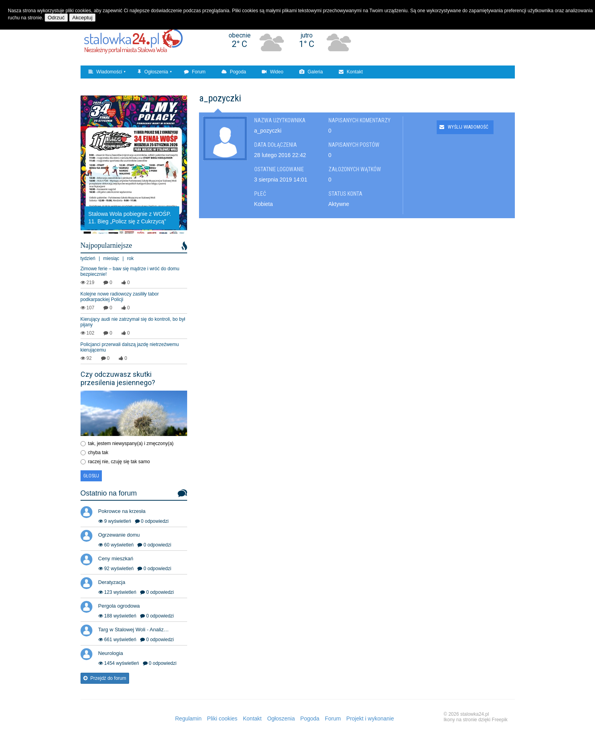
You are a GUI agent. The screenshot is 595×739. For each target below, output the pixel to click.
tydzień (88, 258)
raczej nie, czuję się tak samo (119, 461)
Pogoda (233, 72)
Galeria (311, 72)
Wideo (272, 72)
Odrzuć (56, 18)
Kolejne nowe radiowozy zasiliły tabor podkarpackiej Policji (120, 296)
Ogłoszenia (153, 72)
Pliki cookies (222, 718)
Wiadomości (105, 72)
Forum (195, 72)
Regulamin (188, 718)
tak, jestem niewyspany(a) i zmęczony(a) (131, 443)
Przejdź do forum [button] (104, 678)
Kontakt (351, 72)
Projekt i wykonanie (370, 718)
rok (130, 258)
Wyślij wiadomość (463, 127)
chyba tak (98, 452)
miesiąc (111, 258)
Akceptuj (82, 18)
